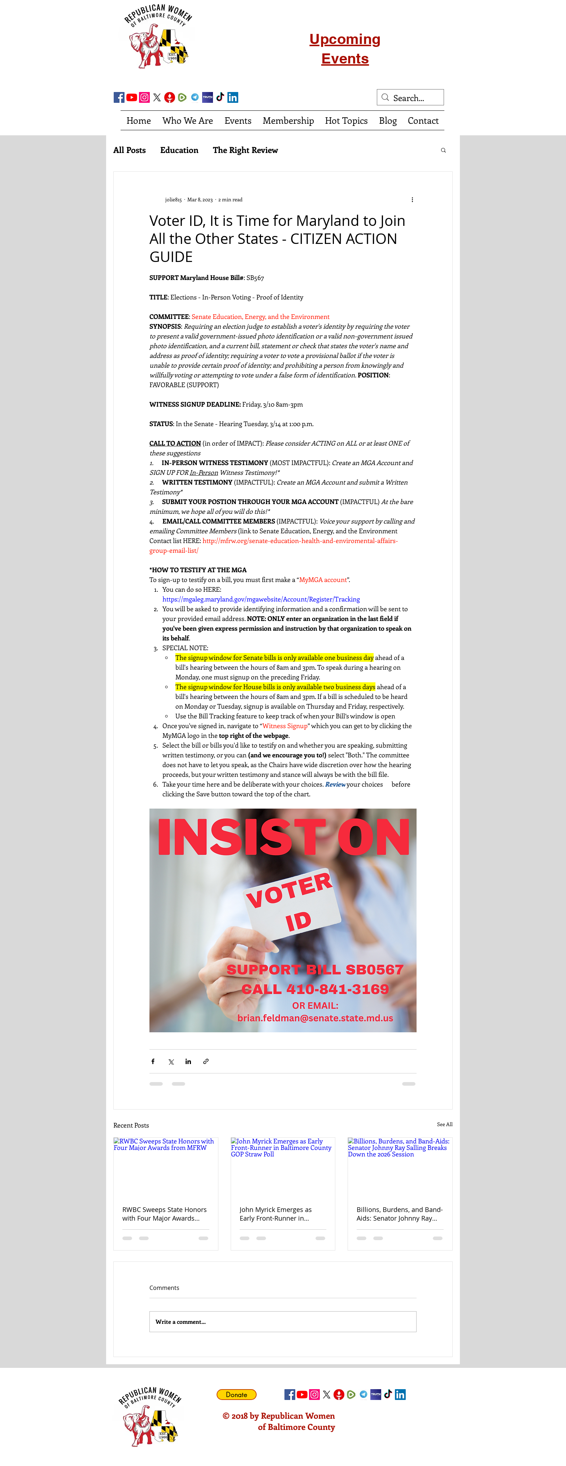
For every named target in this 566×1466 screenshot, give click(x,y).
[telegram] (195, 97)
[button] (443, 150)
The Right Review (245, 149)
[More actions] (412, 199)
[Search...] (410, 97)
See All (445, 1124)
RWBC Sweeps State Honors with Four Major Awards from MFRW (164, 1213)
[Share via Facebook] (152, 1061)
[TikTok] (220, 97)
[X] (157, 97)
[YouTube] (131, 97)
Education (179, 149)
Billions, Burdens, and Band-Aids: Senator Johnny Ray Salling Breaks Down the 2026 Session (400, 1213)
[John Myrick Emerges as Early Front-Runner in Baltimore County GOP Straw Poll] (283, 1167)
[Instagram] (144, 97)
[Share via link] (206, 1061)
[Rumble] (182, 97)
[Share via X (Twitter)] (170, 1061)
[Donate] (237, 1394)
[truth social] (207, 97)
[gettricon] (169, 97)
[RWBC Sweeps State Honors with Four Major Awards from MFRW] (166, 1167)
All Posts (129, 149)
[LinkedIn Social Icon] (232, 97)
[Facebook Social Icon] (119, 97)
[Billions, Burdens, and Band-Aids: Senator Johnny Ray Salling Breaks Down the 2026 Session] (400, 1167)
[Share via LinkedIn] (188, 1061)
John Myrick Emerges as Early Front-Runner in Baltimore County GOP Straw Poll (276, 1213)
